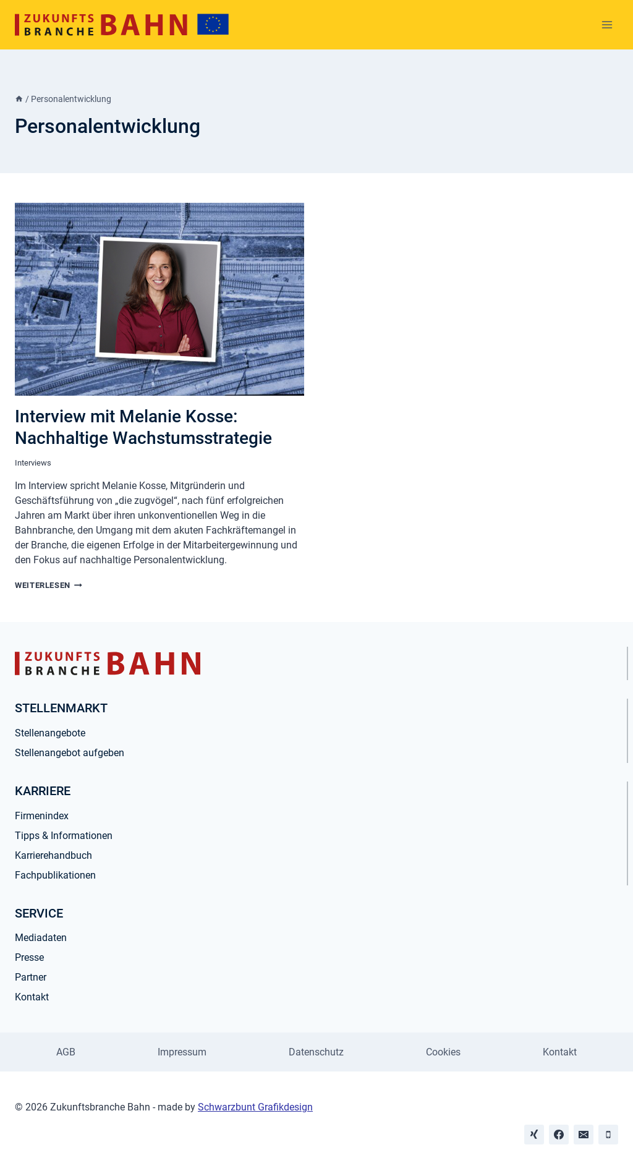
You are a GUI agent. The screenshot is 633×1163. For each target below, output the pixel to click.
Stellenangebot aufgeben (69, 753)
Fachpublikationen (55, 875)
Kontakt (32, 997)
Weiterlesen (48, 585)
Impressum (182, 1052)
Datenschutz (316, 1052)
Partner (30, 977)
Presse (29, 957)
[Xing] (534, 1134)
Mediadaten (41, 938)
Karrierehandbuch (53, 855)
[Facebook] (559, 1134)
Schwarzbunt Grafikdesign (255, 1107)
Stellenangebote (50, 733)
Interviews (33, 462)
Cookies (443, 1052)
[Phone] (608, 1134)
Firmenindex (42, 816)
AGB (65, 1052)
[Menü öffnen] (606, 24)
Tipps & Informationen (64, 835)
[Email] (583, 1134)
